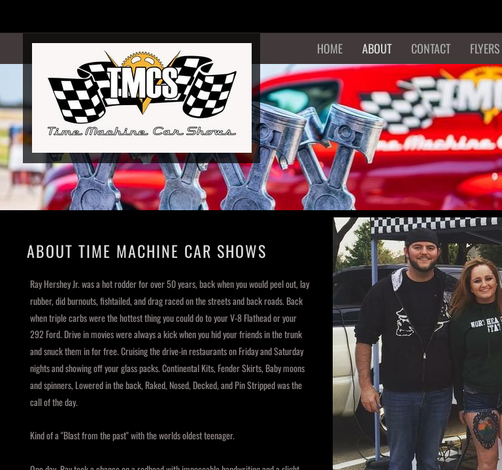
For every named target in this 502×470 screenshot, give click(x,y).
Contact (430, 48)
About (377, 48)
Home (330, 48)
